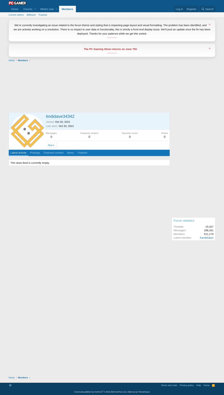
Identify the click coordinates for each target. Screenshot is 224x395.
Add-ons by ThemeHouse (139, 392)
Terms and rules (169, 385)
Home (14, 9)
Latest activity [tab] (18, 152)
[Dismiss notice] (209, 25)
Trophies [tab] (82, 152)
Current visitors (16, 14)
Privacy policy (187, 385)
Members (67, 9)
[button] (35, 9)
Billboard (31, 14)
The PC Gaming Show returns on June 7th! (110, 49)
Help (198, 385)
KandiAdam (206, 237)
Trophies (42, 14)
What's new (47, 9)
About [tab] (70, 152)
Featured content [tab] (53, 152)
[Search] (207, 9)
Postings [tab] (35, 152)
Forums (27, 9)
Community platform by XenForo (100, 392)
